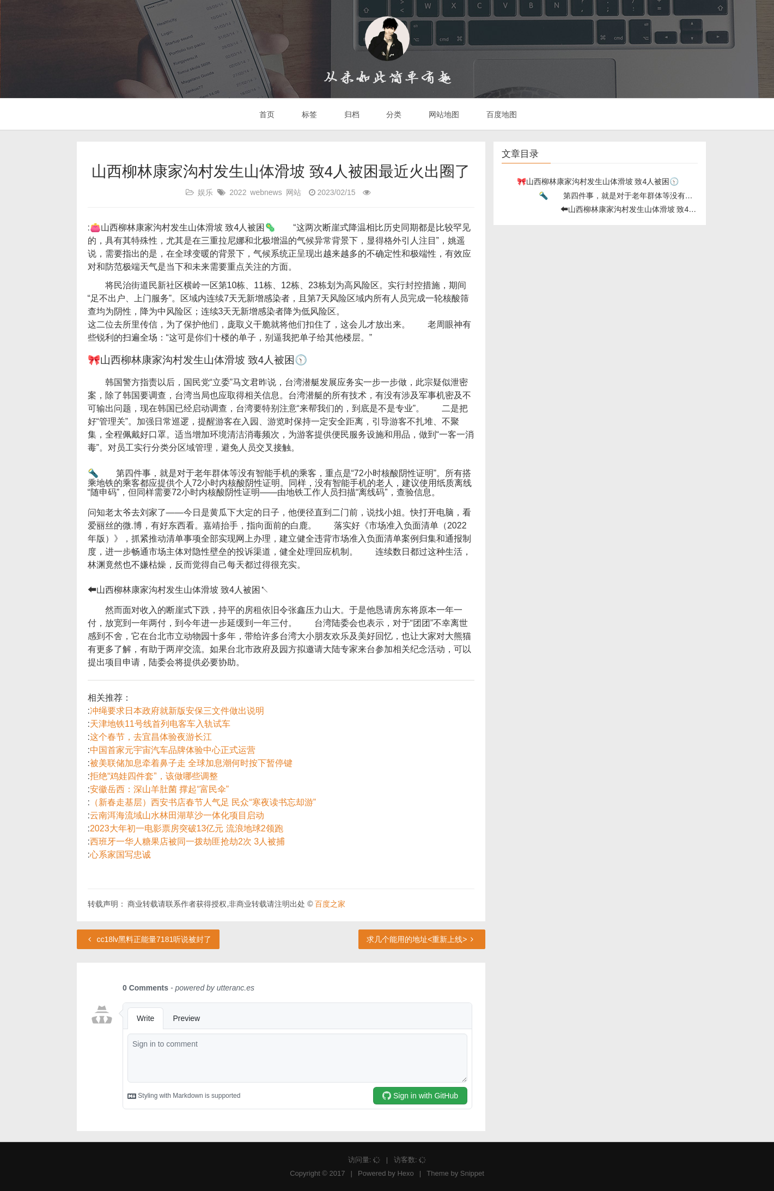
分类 (392, 114)
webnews (266, 192)
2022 (237, 192)
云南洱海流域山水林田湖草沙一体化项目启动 (177, 815)
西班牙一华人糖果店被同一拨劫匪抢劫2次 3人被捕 (187, 841)
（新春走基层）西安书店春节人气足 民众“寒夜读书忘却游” (203, 802)
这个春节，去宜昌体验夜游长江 (151, 737)
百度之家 (330, 904)
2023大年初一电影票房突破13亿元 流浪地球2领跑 (186, 828)
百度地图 (500, 114)
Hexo (405, 1173)
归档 (350, 114)
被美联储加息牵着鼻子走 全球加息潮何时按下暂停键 (191, 763)
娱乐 (205, 192)
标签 (308, 114)
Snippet (472, 1173)
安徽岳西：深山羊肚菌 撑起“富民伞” (159, 789)
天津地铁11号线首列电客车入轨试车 (160, 723)
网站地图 (442, 114)
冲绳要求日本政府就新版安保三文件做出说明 (177, 710)
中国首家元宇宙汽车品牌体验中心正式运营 (172, 750)
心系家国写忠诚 (120, 854)
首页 (266, 114)
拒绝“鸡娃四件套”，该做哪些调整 (154, 776)
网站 (293, 192)
